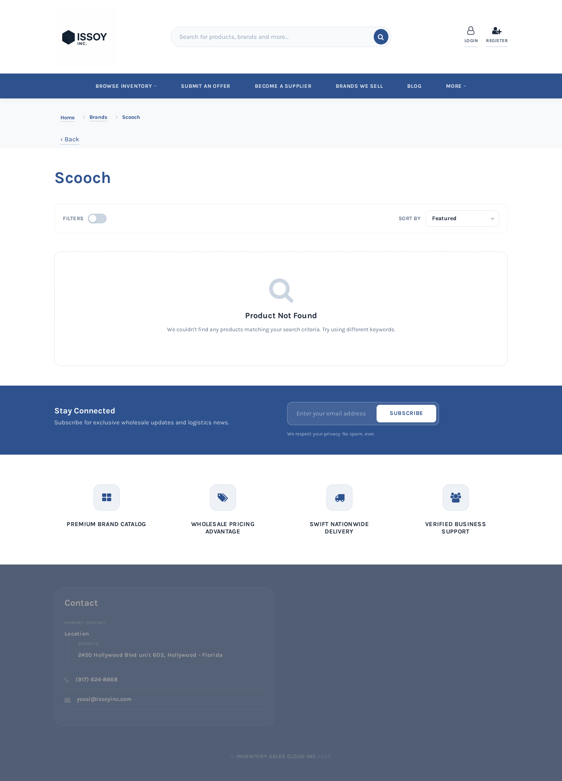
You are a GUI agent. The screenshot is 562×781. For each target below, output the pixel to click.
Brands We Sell (359, 86)
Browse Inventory (125, 86)
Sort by (410, 218)
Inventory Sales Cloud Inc (276, 756)
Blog (415, 86)
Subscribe (406, 414)
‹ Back (69, 139)
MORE (457, 86)
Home (67, 117)
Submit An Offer (205, 86)
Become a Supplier (282, 86)
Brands (98, 117)
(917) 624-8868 (97, 679)
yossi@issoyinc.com (104, 699)
